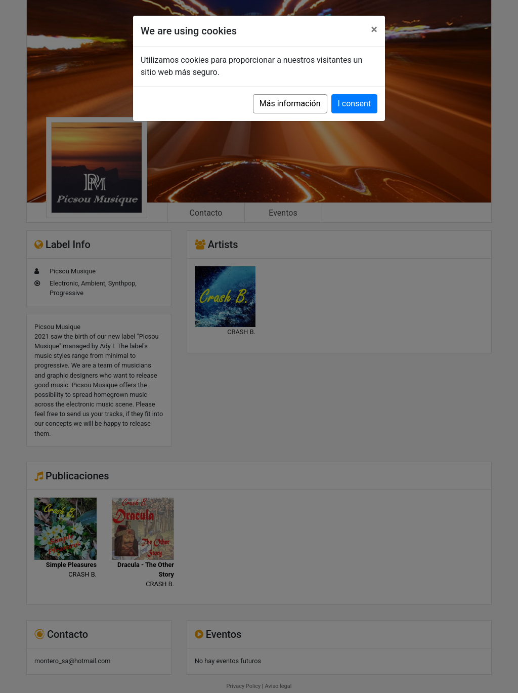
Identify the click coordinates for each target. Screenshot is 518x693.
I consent (354, 103)
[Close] (374, 29)
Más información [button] (290, 103)
